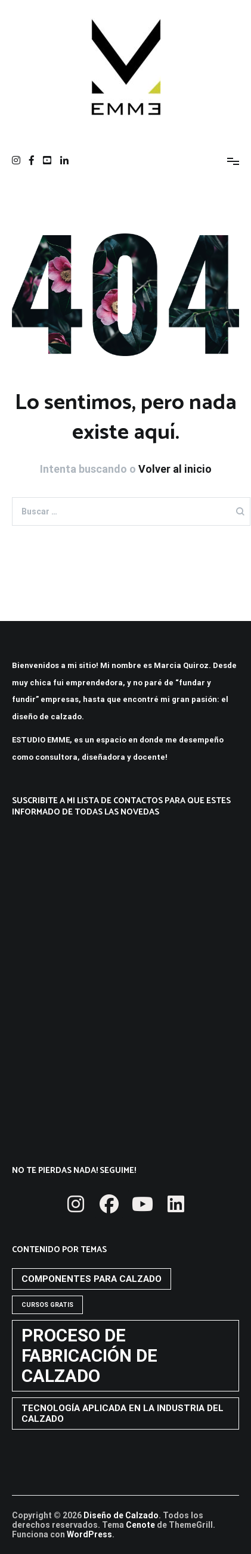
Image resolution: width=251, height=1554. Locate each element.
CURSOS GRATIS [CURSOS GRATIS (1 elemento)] (47, 1305)
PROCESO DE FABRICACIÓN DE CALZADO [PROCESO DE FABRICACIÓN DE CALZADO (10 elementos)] (89, 1355)
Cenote (140, 1525)
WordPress (89, 1534)
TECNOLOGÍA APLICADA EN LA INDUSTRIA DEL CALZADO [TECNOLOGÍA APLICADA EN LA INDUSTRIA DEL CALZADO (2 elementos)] (122, 1413)
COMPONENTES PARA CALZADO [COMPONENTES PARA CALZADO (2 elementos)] (91, 1279)
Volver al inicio (175, 469)
